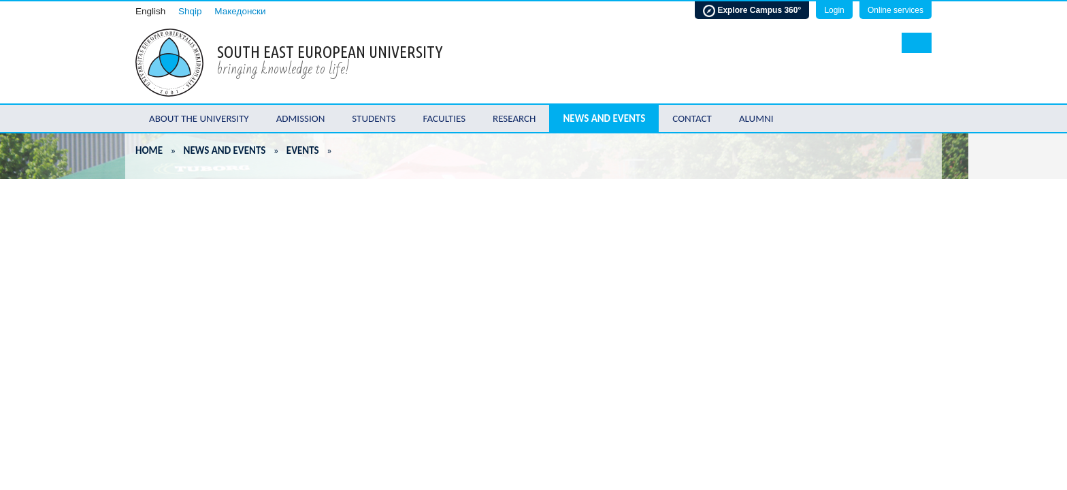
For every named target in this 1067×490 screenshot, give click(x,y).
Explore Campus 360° (752, 11)
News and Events (604, 118)
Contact (692, 118)
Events (302, 150)
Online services (895, 10)
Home (149, 150)
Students (373, 118)
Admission (300, 118)
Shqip (190, 11)
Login (834, 10)
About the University (199, 118)
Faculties (444, 118)
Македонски (239, 11)
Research (514, 118)
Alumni (756, 118)
